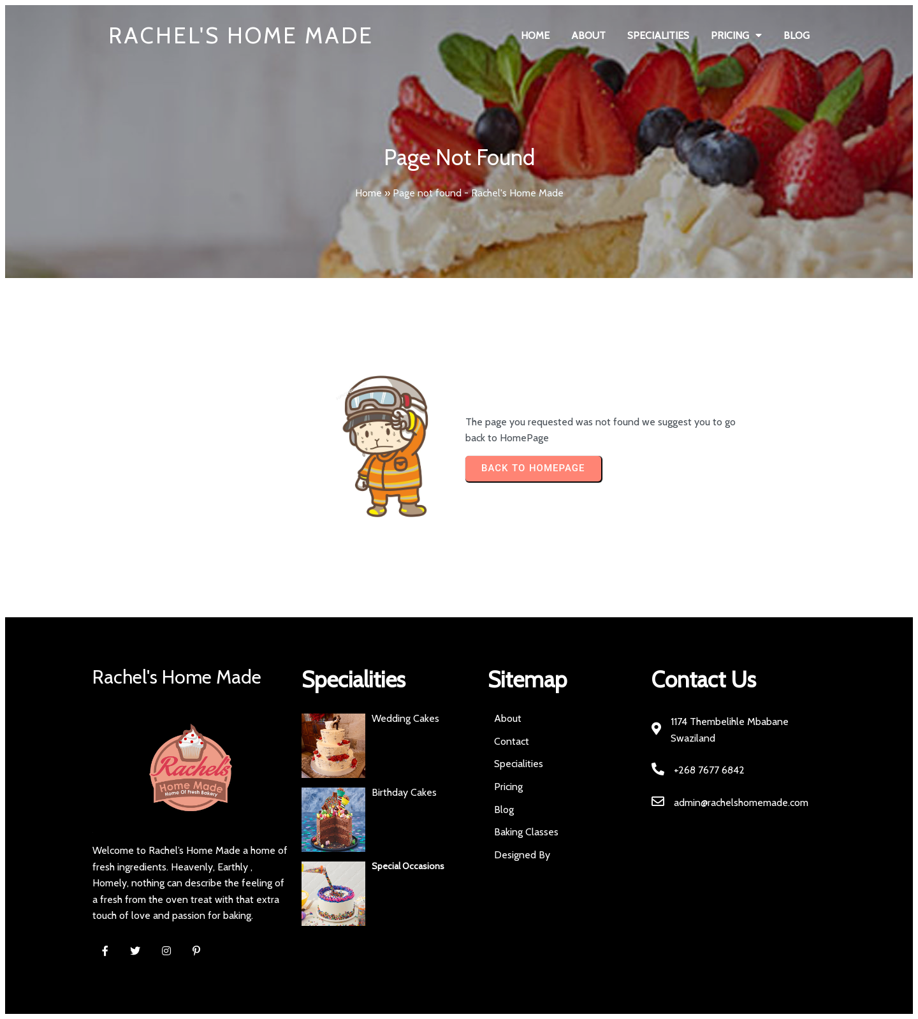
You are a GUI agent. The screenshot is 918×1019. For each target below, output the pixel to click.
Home (368, 193)
